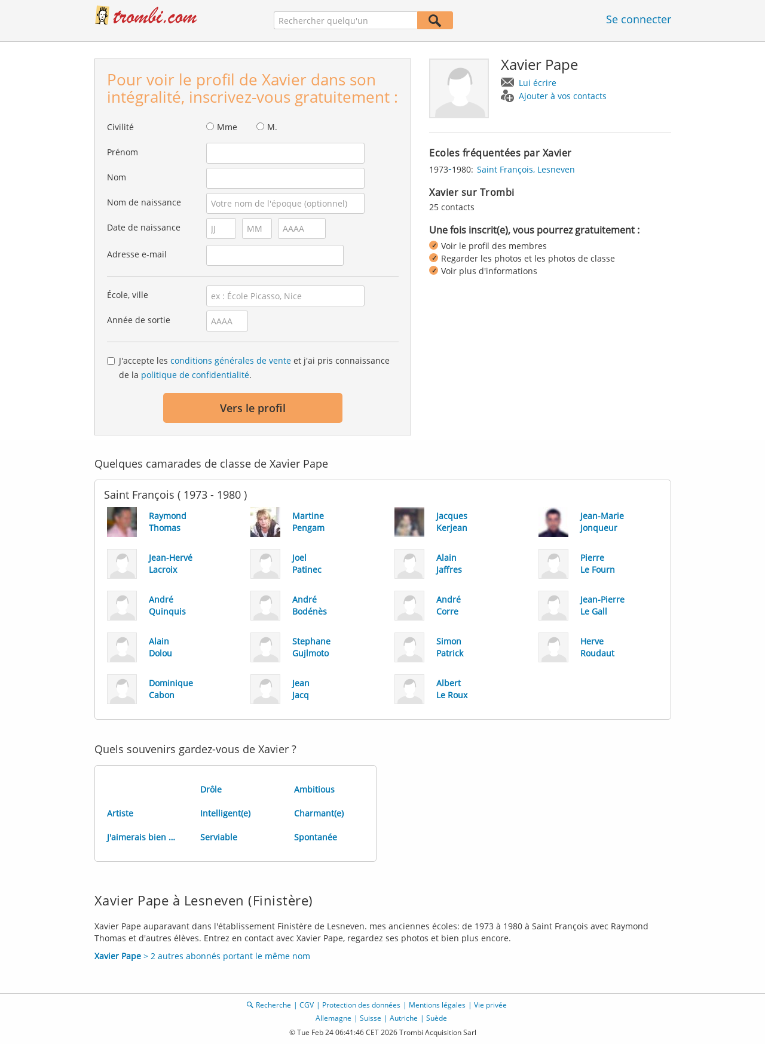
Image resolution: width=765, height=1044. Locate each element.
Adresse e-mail (137, 254)
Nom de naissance (144, 202)
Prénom (122, 152)
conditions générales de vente (230, 360)
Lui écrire (537, 82)
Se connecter (638, 19)
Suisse (370, 1018)
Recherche (273, 1005)
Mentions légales (437, 1005)
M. (272, 127)
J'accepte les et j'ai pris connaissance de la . (254, 367)
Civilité (120, 127)
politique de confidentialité (195, 374)
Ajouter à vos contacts (563, 96)
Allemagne (333, 1018)
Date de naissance (143, 227)
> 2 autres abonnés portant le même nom (202, 956)
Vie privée (490, 1005)
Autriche (404, 1018)
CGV (306, 1005)
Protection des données (361, 1005)
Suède (436, 1018)
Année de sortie (138, 320)
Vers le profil (253, 408)
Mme (227, 127)
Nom (116, 177)
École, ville (127, 294)
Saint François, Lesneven (526, 169)
